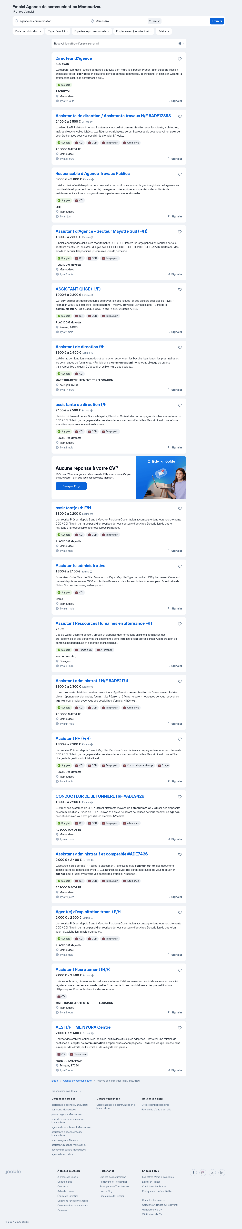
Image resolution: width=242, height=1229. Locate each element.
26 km (155, 21)
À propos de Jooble (67, 1176)
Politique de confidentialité (157, 1191)
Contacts (62, 1186)
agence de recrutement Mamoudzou (71, 1127)
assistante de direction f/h (81, 404)
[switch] (181, 43)
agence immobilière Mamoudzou (69, 1149)
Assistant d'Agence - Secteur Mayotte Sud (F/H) (101, 231)
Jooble (25, 1221)
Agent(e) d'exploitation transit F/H (88, 911)
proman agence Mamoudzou (67, 1114)
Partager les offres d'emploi (114, 1186)
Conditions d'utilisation (154, 1186)
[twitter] (212, 1172)
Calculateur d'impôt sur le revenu (160, 1204)
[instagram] (202, 1172)
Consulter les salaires (153, 1200)
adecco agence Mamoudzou (67, 1140)
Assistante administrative (80, 565)
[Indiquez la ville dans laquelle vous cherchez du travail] (125, 21)
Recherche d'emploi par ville (156, 1109)
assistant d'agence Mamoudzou (69, 1144)
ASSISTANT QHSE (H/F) (78, 289)
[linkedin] (221, 1172)
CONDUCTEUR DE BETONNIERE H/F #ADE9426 (100, 796)
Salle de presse (65, 1191)
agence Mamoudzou (63, 1154)
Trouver (217, 21)
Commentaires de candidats (72, 1205)
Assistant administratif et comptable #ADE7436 (102, 854)
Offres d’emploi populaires (155, 1104)
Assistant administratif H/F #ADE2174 (92, 680)
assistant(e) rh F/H (73, 507)
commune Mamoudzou (64, 1109)
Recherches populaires (67, 1091)
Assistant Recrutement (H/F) (83, 969)
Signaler (174, 101)
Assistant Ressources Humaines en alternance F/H (104, 623)
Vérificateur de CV (152, 1214)
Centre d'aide (64, 1181)
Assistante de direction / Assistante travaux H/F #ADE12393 (113, 115)
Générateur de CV (152, 1209)
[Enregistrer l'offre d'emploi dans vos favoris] (179, 59)
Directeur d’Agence (74, 58)
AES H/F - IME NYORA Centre (83, 1027)
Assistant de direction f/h (80, 346)
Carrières (62, 1210)
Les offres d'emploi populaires (158, 1176)
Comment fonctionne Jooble (72, 1200)
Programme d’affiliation (112, 1196)
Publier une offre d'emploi (113, 1181)
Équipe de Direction (67, 1196)
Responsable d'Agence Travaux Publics (93, 173)
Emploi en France (151, 1181)
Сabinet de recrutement (113, 1176)
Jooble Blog (106, 1191)
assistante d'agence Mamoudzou (70, 1104)
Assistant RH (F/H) (73, 738)
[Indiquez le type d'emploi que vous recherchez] (50, 21)
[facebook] (193, 1172)
